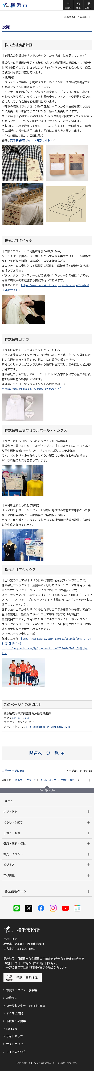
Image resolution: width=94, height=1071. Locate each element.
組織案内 (11, 997)
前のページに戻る (14, 771)
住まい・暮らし (68, 780)
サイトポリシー (16, 1044)
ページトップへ (47, 790)
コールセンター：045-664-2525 (25, 1005)
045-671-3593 (20, 717)
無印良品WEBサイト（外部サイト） (31, 140)
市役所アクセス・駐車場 (21, 990)
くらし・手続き (48, 780)
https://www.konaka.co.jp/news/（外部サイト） (32, 388)
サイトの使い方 (16, 1051)
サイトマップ (14, 1036)
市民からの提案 (16, 1021)
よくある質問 (14, 1013)
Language (11, 1028)
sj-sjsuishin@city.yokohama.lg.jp (48, 726)
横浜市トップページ (25, 780)
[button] (68, 5)
